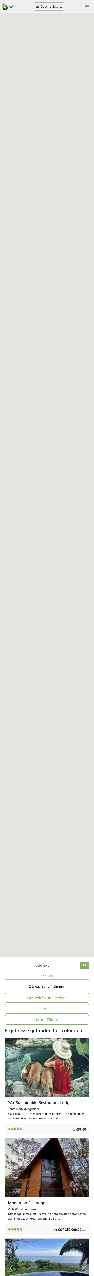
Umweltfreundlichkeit (47, 997)
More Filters (47, 1019)
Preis (47, 1008)
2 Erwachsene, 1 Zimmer (47, 986)
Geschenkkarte (49, 6)
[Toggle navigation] (87, 6)
